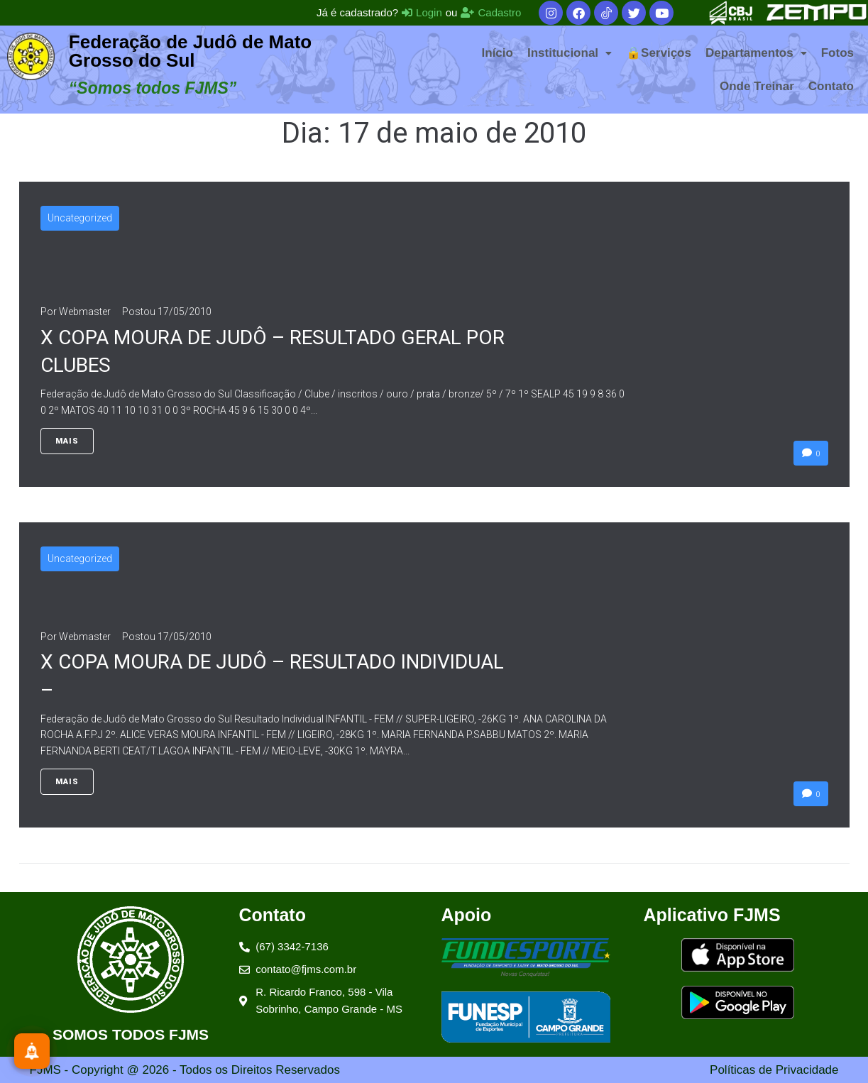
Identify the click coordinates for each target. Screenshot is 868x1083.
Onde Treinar (757, 86)
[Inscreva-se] (32, 1051)
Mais (67, 441)
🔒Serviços (658, 53)
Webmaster (85, 311)
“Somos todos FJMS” (152, 88)
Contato (831, 86)
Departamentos (756, 53)
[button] (569, 53)
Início (497, 53)
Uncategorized (80, 218)
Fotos (837, 53)
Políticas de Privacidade (774, 1070)
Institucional (569, 53)
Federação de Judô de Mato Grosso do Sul (190, 51)
